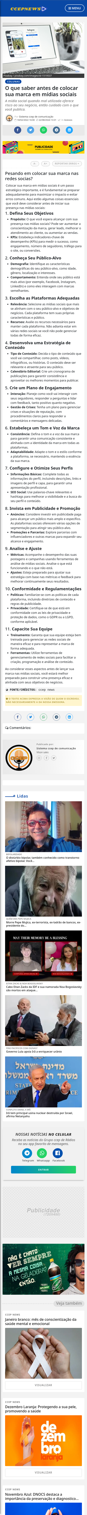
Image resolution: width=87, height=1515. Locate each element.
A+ (45, 163)
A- (34, 163)
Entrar (43, 1169)
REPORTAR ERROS (67, 163)
